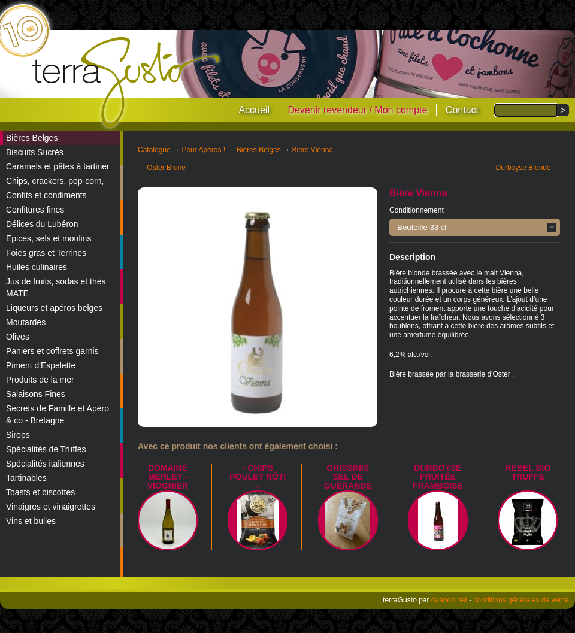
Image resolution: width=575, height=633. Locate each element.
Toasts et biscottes (40, 492)
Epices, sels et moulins (48, 238)
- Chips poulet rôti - (257, 476)
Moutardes (26, 322)
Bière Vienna (313, 150)
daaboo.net (449, 600)
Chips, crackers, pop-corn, (55, 181)
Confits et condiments (46, 195)
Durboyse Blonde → (528, 167)
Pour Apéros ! (203, 150)
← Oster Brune (162, 167)
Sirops (18, 435)
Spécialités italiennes (45, 463)
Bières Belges (32, 138)
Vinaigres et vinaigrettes (50, 506)
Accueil (254, 110)
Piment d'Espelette (40, 365)
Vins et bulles (31, 521)
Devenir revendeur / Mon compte (357, 110)
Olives (17, 336)
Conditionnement (416, 210)
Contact (462, 110)
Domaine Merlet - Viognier (167, 476)
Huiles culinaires (36, 267)
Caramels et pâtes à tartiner (58, 166)
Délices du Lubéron (42, 224)
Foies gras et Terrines (46, 253)
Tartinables (26, 478)
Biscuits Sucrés (34, 152)
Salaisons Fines (35, 394)
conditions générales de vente (521, 600)
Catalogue (154, 150)
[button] (474, 227)
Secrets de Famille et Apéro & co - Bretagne (57, 414)
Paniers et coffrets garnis (52, 351)
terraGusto (126, 82)
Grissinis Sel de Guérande (348, 476)
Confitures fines (35, 209)
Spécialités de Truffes (46, 449)
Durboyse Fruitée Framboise (438, 476)
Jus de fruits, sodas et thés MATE (56, 287)
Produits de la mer (40, 379)
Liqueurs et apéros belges (54, 308)
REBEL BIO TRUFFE (527, 472)
